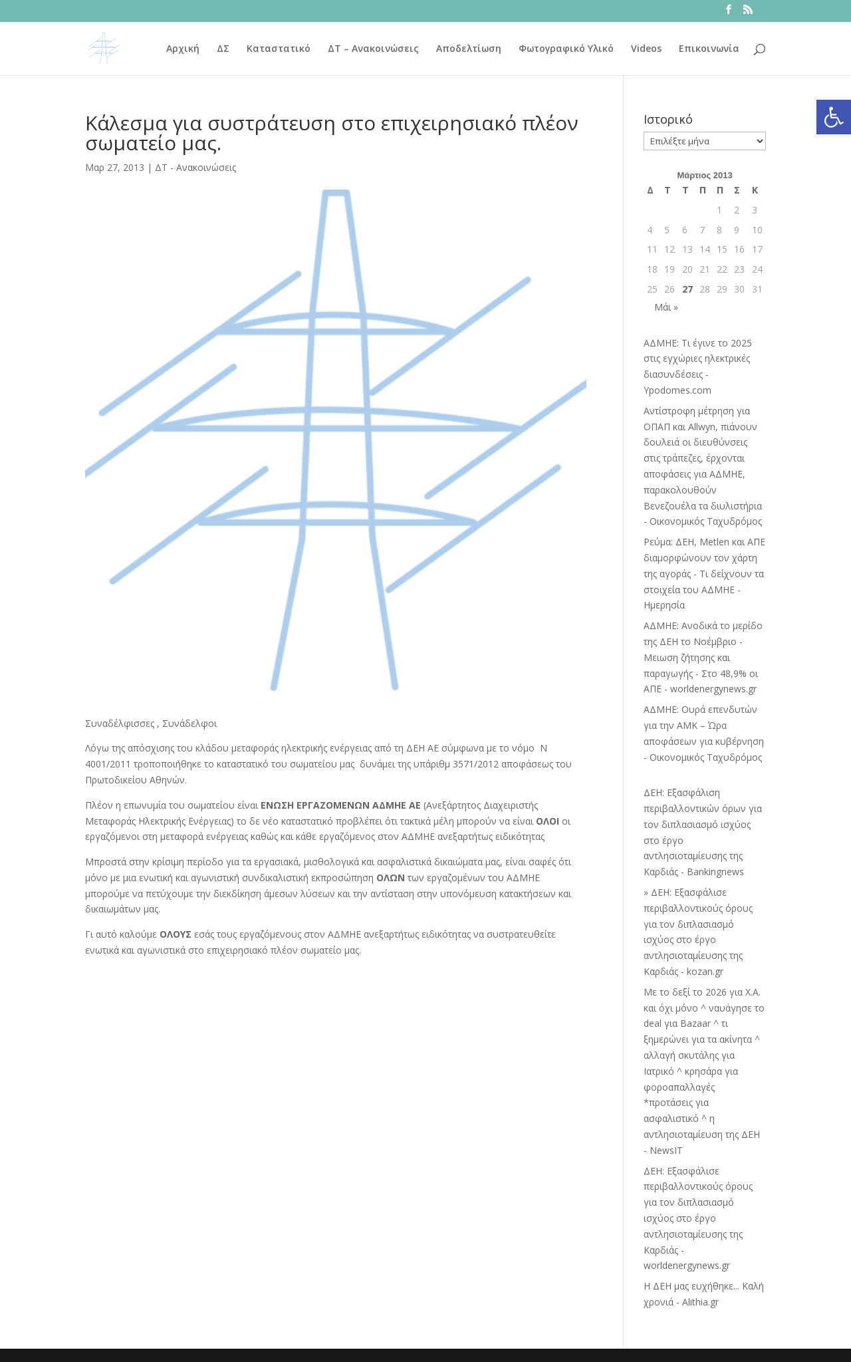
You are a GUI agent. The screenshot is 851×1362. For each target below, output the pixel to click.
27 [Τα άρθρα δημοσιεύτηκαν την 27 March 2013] (687, 289)
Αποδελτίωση (468, 49)
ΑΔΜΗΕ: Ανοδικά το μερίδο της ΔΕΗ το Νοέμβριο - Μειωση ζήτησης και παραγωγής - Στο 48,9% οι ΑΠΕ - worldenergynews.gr (703, 657)
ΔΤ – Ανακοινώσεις (373, 49)
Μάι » (666, 307)
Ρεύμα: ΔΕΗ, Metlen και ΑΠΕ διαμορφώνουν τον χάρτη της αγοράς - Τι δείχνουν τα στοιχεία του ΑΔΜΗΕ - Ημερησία (704, 573)
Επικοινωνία (709, 49)
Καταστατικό (278, 49)
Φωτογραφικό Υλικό (566, 49)
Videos (646, 49)
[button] (833, 117)
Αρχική (182, 49)
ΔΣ (223, 49)
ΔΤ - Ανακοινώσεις (195, 167)
